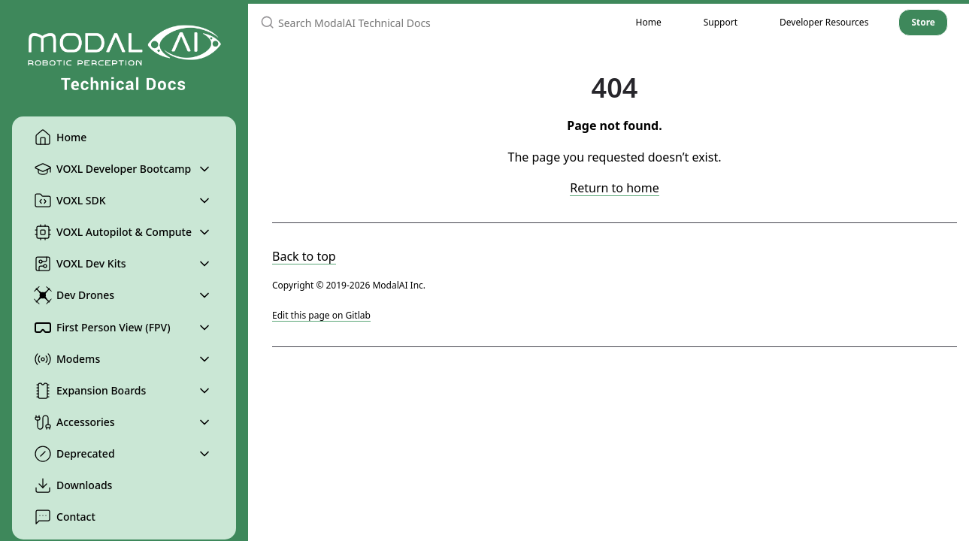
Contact (64, 517)
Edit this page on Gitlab (321, 315)
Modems (67, 359)
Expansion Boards (90, 391)
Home (60, 137)
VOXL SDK (70, 201)
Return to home (614, 188)
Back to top (304, 256)
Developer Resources (824, 22)
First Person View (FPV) (102, 328)
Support (720, 22)
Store (923, 22)
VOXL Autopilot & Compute (113, 232)
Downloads (73, 485)
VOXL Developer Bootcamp (112, 169)
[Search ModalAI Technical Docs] (431, 22)
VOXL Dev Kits (80, 264)
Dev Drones (74, 295)
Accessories (74, 422)
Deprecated (74, 454)
